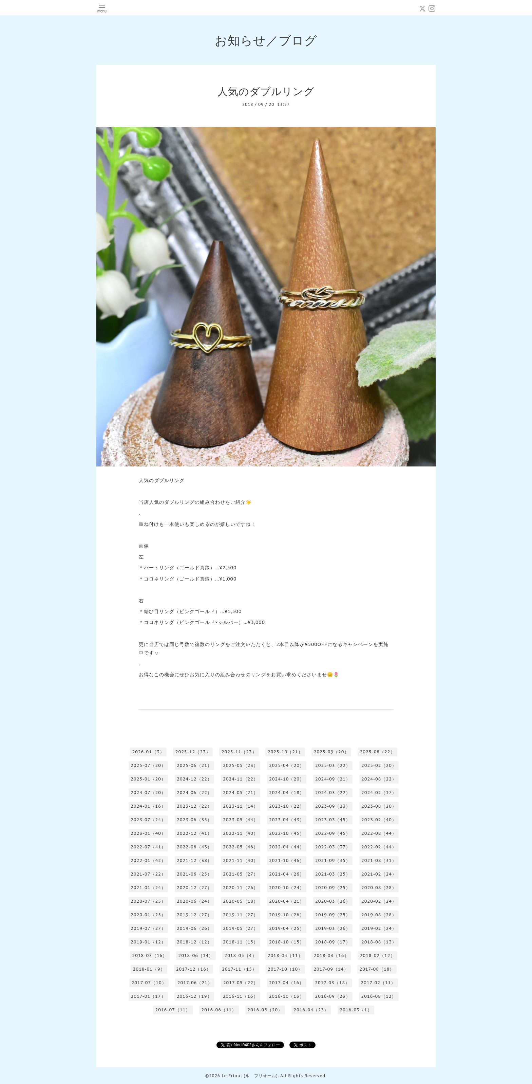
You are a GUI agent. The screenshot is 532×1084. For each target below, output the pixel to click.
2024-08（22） (379, 779)
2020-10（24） (286, 887)
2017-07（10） (149, 983)
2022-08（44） (379, 833)
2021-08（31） (379, 860)
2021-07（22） (148, 874)
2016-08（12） (379, 996)
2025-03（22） (332, 765)
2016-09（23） (332, 996)
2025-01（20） (148, 779)
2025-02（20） (379, 765)
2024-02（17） (379, 792)
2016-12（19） (194, 996)
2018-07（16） (149, 955)
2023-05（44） (240, 820)
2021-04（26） (286, 874)
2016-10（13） (286, 996)
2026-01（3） (148, 752)
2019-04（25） (286, 928)
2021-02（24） (379, 874)
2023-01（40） (148, 833)
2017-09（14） (331, 969)
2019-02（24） (379, 928)
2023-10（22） (286, 806)
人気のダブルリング (266, 91)
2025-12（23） (193, 752)
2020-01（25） (148, 915)
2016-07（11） (172, 1010)
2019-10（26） (286, 915)
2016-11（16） (240, 996)
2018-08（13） (379, 942)
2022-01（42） (148, 860)
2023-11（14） (240, 806)
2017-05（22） (240, 983)
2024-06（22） (194, 792)
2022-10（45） (286, 833)
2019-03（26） (332, 928)
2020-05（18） (240, 901)
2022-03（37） (332, 847)
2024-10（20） (286, 779)
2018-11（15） (240, 942)
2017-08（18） (376, 969)
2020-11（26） (240, 887)
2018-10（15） (286, 942)
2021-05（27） (240, 874)
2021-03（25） (332, 874)
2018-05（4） (240, 955)
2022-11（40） (240, 833)
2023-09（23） (332, 806)
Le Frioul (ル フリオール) (250, 1075)
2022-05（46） (240, 847)
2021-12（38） (194, 860)
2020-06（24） (194, 901)
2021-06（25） (194, 874)
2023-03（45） (332, 820)
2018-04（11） (285, 955)
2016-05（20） (265, 1010)
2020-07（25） (148, 901)
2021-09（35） (332, 860)
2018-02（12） (377, 955)
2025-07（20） (148, 765)
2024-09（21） (332, 779)
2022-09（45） (332, 833)
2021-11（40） (240, 860)
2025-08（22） (377, 752)
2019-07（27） (148, 928)
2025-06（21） (194, 765)
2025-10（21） (285, 752)
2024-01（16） (148, 806)
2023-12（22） (194, 806)
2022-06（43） (194, 847)
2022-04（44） (286, 847)
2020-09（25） (332, 887)
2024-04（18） (286, 792)
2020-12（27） (194, 887)
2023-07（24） (148, 820)
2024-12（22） (194, 779)
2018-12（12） (194, 942)
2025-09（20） (331, 752)
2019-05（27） (240, 928)
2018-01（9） (149, 969)
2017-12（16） (193, 969)
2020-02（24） (379, 901)
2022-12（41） (194, 833)
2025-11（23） (239, 752)
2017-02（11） (378, 983)
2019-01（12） (148, 942)
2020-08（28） (379, 887)
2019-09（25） (332, 915)
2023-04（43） (286, 820)
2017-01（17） (148, 996)
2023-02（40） (379, 820)
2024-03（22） (332, 792)
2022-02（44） (379, 847)
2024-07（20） (148, 792)
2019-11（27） (240, 915)
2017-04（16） (286, 983)
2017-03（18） (332, 983)
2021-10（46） (286, 860)
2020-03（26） (332, 901)
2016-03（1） (356, 1010)
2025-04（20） (286, 765)
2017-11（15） (239, 969)
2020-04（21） (286, 901)
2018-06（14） (195, 955)
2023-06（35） (194, 820)
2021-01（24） (148, 887)
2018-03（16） (331, 955)
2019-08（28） (379, 915)
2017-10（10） (285, 969)
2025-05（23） (240, 765)
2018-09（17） (332, 942)
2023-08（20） (379, 806)
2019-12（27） (194, 915)
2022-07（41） (148, 847)
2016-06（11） (218, 1010)
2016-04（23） (311, 1010)
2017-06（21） (194, 983)
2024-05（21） (240, 792)
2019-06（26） (194, 928)
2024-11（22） (240, 779)
